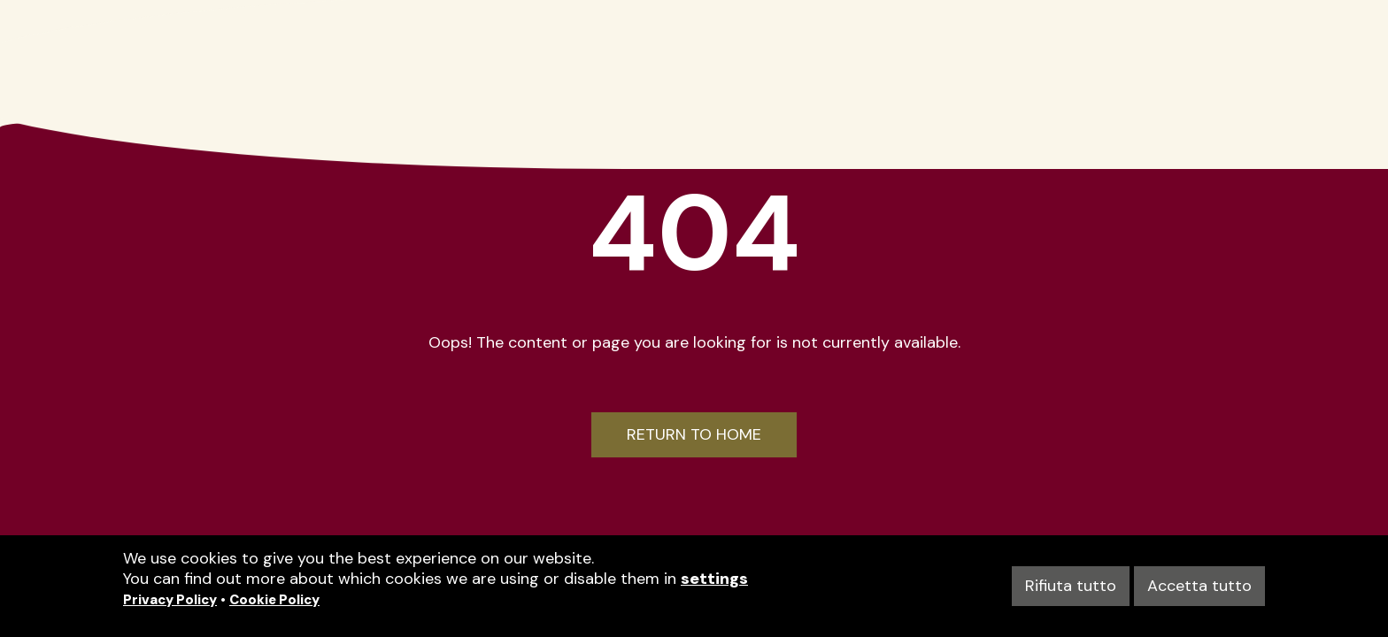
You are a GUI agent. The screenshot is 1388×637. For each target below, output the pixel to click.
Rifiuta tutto (1070, 585)
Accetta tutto (1199, 585)
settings (714, 578)
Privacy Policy (170, 600)
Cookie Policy (274, 600)
